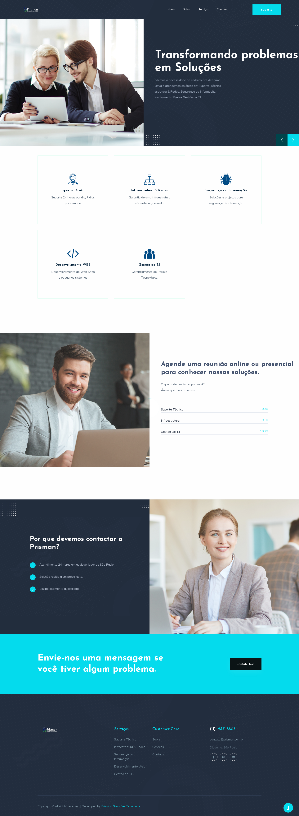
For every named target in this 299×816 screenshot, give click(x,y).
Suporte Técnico (125, 739)
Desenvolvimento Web (129, 766)
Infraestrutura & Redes (129, 747)
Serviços (204, 9)
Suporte (266, 9)
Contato (222, 9)
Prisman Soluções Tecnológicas (122, 806)
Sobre (186, 9)
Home (171, 9)
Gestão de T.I (123, 774)
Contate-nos (246, 664)
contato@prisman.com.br (227, 739)
